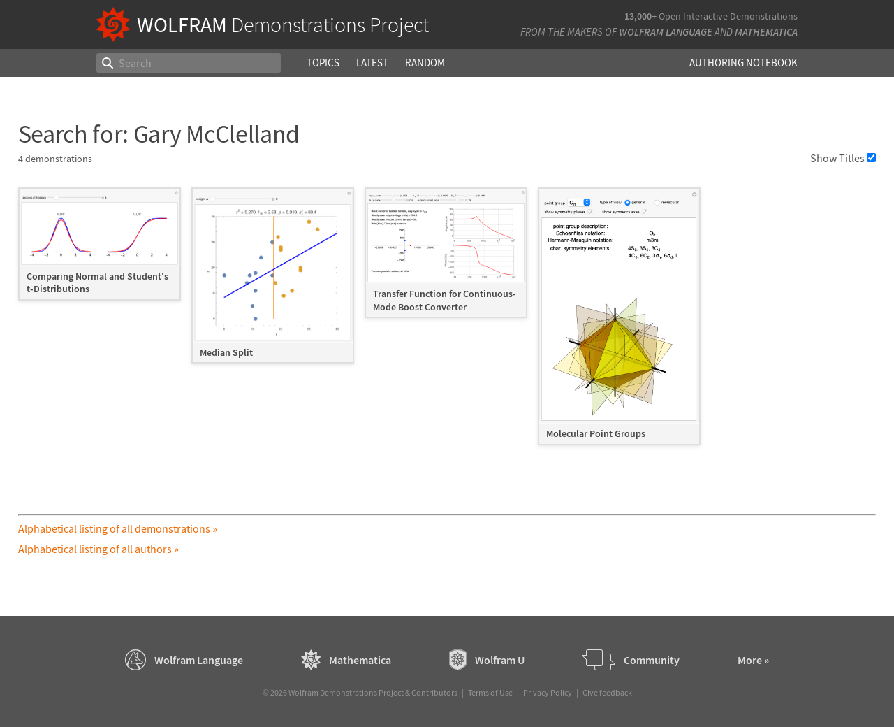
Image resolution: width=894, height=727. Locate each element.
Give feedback (607, 692)
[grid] (447, 323)
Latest (372, 62)
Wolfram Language (665, 31)
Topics (323, 62)
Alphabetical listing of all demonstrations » (117, 528)
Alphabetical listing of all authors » (98, 549)
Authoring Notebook (743, 62)
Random (425, 62)
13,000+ (640, 16)
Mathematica (766, 31)
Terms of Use (490, 692)
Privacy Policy (547, 692)
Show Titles (843, 158)
